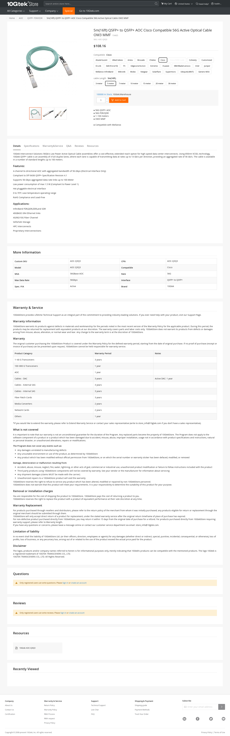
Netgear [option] (144, 71)
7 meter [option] (122, 83)
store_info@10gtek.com (149, 423)
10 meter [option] (134, 83)
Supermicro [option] (171, 71)
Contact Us (9, 709)
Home (12, 18)
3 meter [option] (99, 83)
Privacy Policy (49, 723)
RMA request (49, 718)
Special (69, 10)
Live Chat (95, 709)
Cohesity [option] (193, 60)
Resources (93, 146)
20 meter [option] (159, 83)
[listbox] (156, 66)
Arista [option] (130, 60)
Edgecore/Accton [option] (138, 66)
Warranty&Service (53, 146)
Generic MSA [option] (203, 71)
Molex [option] (133, 71)
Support (33, 10)
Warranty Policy (50, 709)
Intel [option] (197, 66)
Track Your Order (142, 714)
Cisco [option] (163, 60)
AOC (21, 18)
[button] (48, 113)
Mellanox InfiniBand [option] (104, 71)
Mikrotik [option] (121, 71)
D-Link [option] (98, 66)
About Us (8, 705)
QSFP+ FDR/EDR (35, 18)
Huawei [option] (166, 66)
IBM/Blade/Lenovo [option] (182, 66)
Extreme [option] (154, 66)
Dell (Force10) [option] (112, 66)
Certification (10, 714)
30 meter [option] (172, 83)
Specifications (31, 146)
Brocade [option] (141, 60)
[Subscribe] (221, 707)
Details (17, 146)
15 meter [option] (147, 83)
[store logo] (22, 3)
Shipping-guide (141, 705)
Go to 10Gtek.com (89, 10)
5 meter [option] (110, 83)
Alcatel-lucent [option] (101, 60)
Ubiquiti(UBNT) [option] (187, 71)
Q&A (68, 146)
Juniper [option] (207, 66)
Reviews (79, 146)
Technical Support (98, 705)
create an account (79, 582)
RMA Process (49, 714)
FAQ (92, 714)
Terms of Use (219, 732)
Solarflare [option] (156, 71)
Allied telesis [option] (117, 60)
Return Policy (49, 705)
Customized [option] (207, 60)
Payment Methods (142, 709)
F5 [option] (124, 66)
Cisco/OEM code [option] (177, 60)
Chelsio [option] (152, 60)
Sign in (65, 582)
